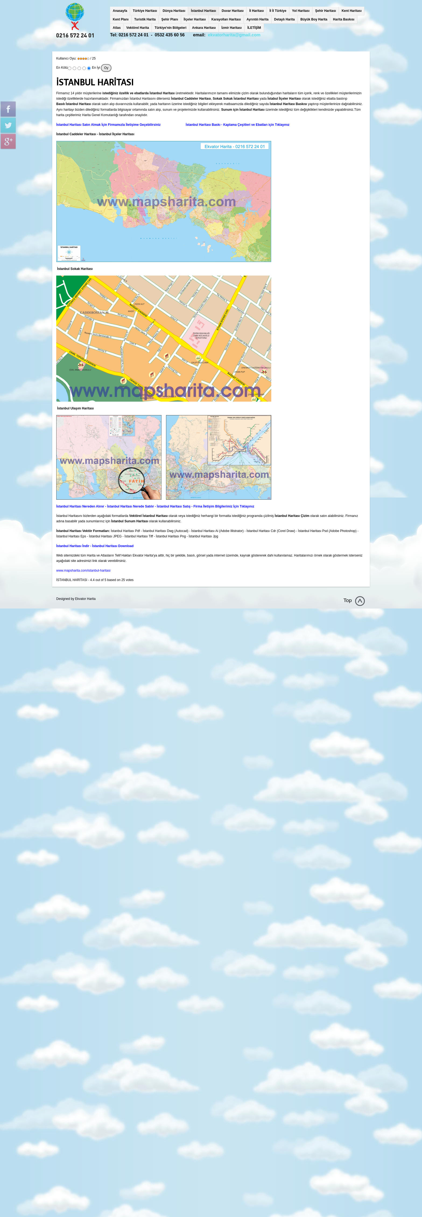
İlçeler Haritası (195, 19)
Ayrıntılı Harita (258, 19)
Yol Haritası (301, 11)
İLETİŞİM (254, 28)
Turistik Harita (145, 19)
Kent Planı (121, 19)
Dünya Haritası (174, 11)
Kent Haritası (351, 11)
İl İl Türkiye (277, 11)
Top (347, 600)
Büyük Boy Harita (313, 19)
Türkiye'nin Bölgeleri (170, 28)
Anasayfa (120, 11)
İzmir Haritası (231, 28)
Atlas (117, 28)
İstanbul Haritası (203, 11)
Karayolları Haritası (226, 19)
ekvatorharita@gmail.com (234, 35)
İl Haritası (256, 11)
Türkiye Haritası (145, 11)
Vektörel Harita (137, 28)
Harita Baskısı (343, 19)
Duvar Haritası (233, 11)
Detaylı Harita (284, 19)
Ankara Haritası (204, 28)
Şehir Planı (169, 19)
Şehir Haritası (325, 11)
